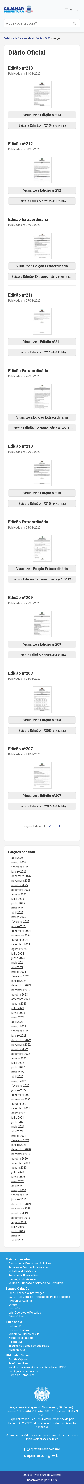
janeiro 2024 (18, 980)
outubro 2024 (19, 939)
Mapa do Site (17, 1349)
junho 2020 (18, 1176)
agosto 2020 (19, 1167)
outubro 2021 (19, 1103)
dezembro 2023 (21, 985)
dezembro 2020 (21, 1149)
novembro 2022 (21, 1044)
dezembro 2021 (21, 1094)
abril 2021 (17, 1131)
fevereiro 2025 (20, 921)
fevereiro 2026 (20, 867)
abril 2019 (17, 1240)
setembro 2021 (20, 1108)
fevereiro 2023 (20, 1030)
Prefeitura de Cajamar (18, 9)
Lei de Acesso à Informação (26, 1293)
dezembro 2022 (21, 1040)
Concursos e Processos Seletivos (30, 1263)
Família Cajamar (19, 1359)
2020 (47, 38)
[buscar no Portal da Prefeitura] (36, 23)
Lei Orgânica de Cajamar (24, 1371)
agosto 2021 (19, 1112)
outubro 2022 (19, 1049)
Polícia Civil (15, 1342)
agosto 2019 (19, 1222)
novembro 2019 (21, 1208)
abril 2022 (17, 1076)
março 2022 (18, 1081)
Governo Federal (19, 1330)
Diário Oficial (36, 38)
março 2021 (18, 1135)
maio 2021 (17, 1126)
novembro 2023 (21, 990)
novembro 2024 (21, 935)
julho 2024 (17, 953)
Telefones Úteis (18, 1363)
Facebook (24, 1449)
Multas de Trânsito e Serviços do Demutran (36, 1283)
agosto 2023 (19, 1003)
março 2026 (18, 862)
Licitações (15, 1308)
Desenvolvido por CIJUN (42, 1480)
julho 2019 (17, 1226)
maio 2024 (17, 962)
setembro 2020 (20, 1163)
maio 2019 (17, 1235)
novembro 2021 (21, 1099)
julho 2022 (17, 1062)
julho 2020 (17, 1172)
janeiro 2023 (18, 1035)
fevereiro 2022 (20, 1085)
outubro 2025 (19, 885)
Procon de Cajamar (21, 1300)
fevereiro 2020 (20, 1194)
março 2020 (18, 1190)
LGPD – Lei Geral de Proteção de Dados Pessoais (40, 1297)
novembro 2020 (21, 1153)
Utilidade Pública (18, 1355)
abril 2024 (17, 967)
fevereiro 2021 (20, 1140)
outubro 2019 (19, 1213)
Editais (13, 1304)
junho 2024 (18, 958)
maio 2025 (17, 908)
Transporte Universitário (24, 1275)
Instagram (28, 1449)
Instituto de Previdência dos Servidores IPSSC (37, 1367)
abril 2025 (17, 912)
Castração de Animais (22, 1279)
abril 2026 (17, 857)
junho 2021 (18, 1122)
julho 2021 (17, 1117)
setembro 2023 (20, 999)
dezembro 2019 (21, 1204)
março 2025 (18, 917)
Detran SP (15, 1326)
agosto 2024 (19, 949)
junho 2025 (18, 903)
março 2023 (18, 1026)
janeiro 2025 (18, 926)
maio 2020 (17, 1181)
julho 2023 (17, 1008)
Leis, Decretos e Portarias (25, 1312)
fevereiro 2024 (20, 976)
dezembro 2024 (21, 930)
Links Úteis (14, 1322)
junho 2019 (18, 1231)
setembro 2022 (20, 1053)
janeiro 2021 (18, 1144)
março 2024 (18, 971)
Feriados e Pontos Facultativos (28, 1267)
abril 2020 (17, 1185)
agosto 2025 (19, 894)
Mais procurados (18, 1259)
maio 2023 (17, 1017)
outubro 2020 (19, 1158)
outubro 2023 (19, 994)
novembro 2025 (21, 880)
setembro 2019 (20, 1217)
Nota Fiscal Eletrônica (22, 1271)
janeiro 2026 (18, 871)
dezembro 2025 (21, 876)
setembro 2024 (20, 944)
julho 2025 (17, 898)
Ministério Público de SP (24, 1334)
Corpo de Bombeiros (22, 1375)
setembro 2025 (20, 889)
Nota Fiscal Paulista (21, 1338)
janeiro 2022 (18, 1090)
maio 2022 (17, 1071)
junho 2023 (18, 1012)
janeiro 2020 (18, 1199)
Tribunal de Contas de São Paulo (29, 1345)
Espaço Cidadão (17, 1289)
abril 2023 (17, 1021)
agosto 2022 (19, 1058)
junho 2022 (18, 1067)
